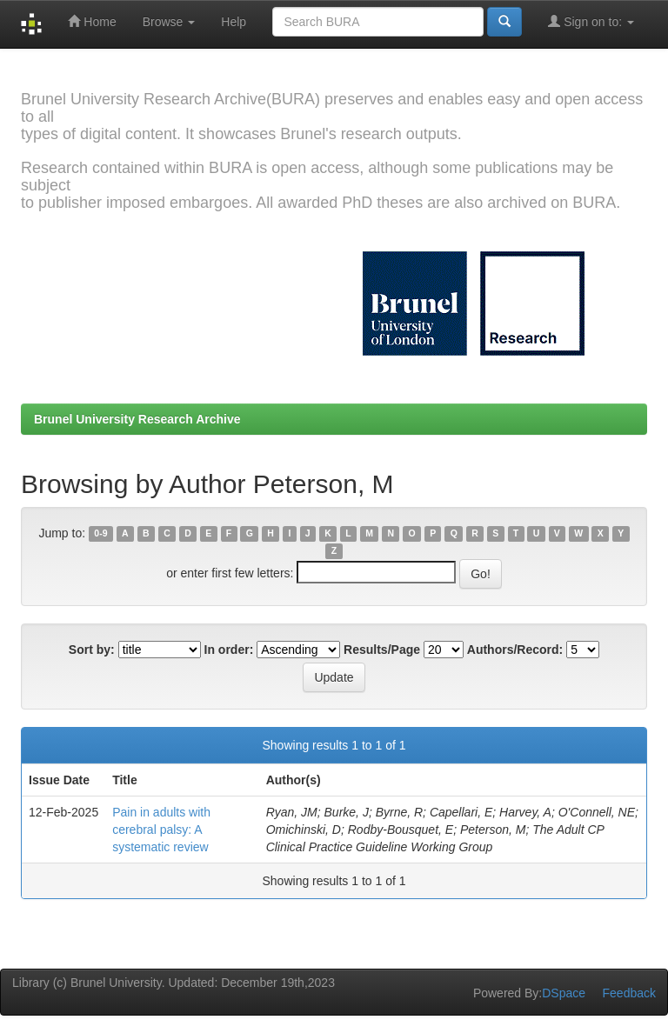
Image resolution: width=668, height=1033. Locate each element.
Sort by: (92, 649)
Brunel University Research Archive (137, 419)
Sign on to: (591, 21)
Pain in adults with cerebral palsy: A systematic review (161, 829)
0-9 (100, 534)
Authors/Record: (515, 649)
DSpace (563, 993)
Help (233, 22)
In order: (229, 649)
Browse (169, 22)
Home (92, 21)
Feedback (629, 993)
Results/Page (382, 649)
